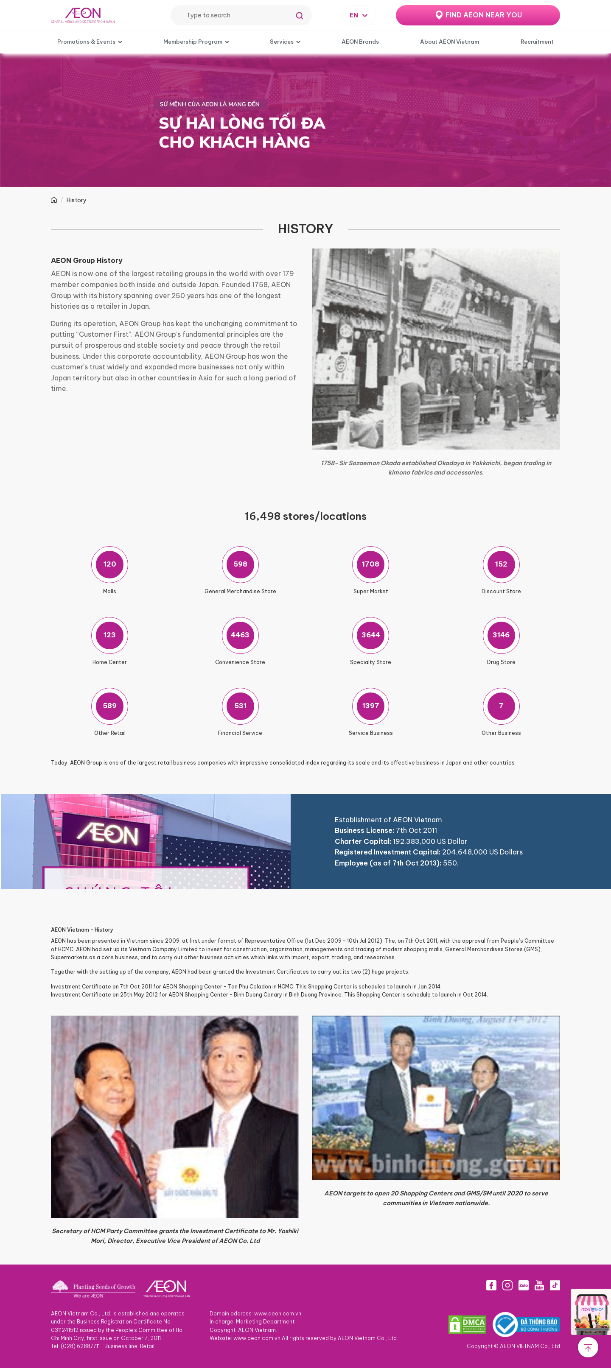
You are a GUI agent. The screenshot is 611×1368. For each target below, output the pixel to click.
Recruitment (537, 41)
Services (282, 41)
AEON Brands (360, 41)
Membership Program (192, 41)
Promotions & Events (86, 41)
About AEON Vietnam (449, 41)
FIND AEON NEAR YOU (484, 15)
